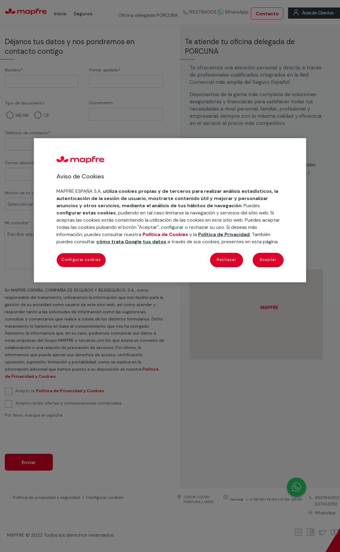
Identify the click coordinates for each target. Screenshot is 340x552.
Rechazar (226, 259)
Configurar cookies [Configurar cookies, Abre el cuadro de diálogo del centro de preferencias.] (81, 259)
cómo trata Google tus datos (131, 241)
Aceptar (268, 259)
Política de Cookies (165, 234)
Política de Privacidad (224, 234)
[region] (170, 210)
